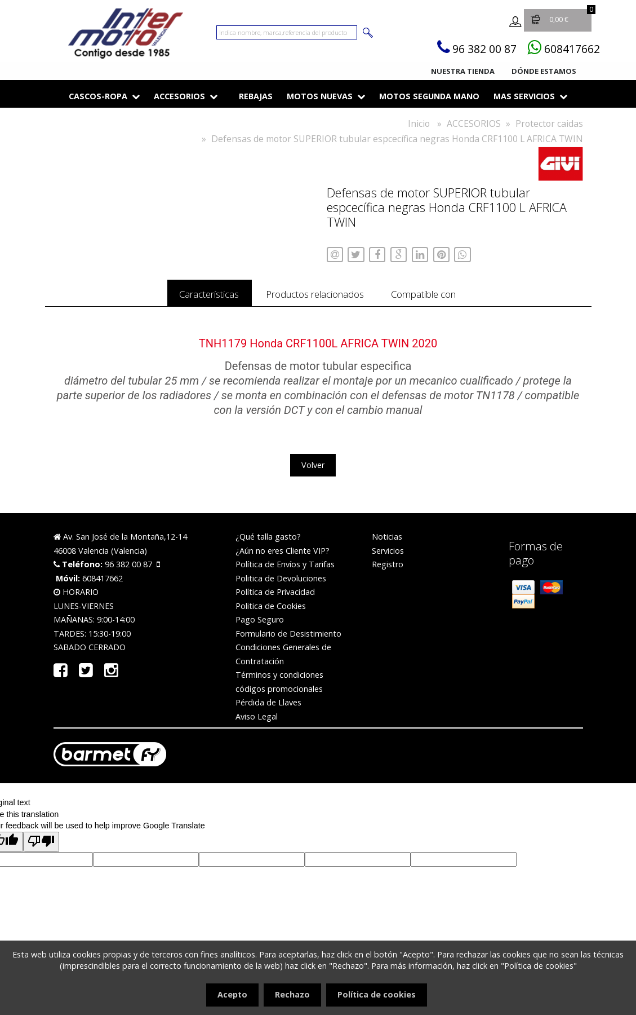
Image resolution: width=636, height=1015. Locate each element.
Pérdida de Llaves (268, 705)
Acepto (232, 994)
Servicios (388, 554)
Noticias (387, 540)
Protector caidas (549, 123)
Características (183, 296)
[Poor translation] (41, 845)
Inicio (419, 123)
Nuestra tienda (463, 71)
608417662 (567, 48)
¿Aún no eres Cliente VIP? (282, 554)
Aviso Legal (256, 719)
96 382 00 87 (468, 48)
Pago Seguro (259, 622)
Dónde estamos (544, 71)
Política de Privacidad (275, 595)
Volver (312, 468)
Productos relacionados (315, 296)
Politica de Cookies (270, 609)
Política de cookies (376, 994)
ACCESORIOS (474, 123)
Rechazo (292, 994)
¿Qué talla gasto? (268, 540)
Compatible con (450, 296)
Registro (387, 567)
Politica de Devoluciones (280, 581)
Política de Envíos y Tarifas (285, 567)
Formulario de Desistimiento (288, 637)
